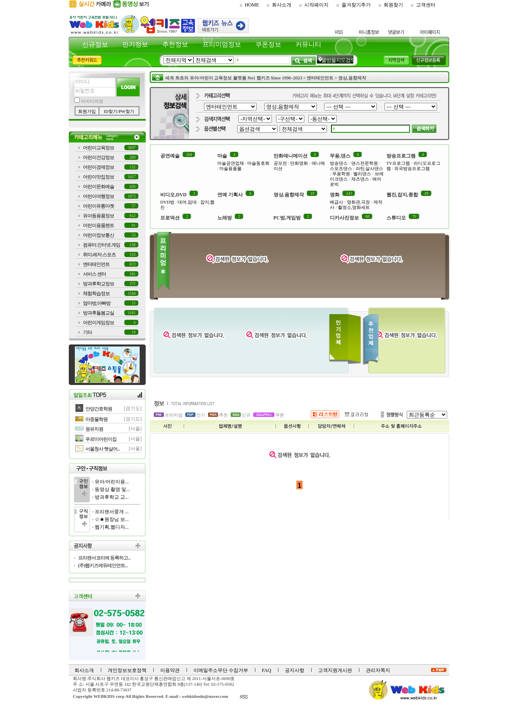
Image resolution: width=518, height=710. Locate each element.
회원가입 (87, 111)
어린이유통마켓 (98, 206)
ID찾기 (110, 111)
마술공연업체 (230, 163)
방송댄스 (339, 163)
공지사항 (294, 670)
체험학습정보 (96, 293)
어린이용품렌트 (98, 225)
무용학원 (341, 173)
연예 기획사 (230, 195)
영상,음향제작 (352, 77)
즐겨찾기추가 (356, 5)
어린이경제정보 (98, 167)
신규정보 (95, 44)
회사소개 (281, 5)
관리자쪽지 (378, 670)
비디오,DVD (173, 195)
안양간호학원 (98, 409)
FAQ (266, 670)
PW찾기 (126, 111)
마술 (222, 156)
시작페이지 (316, 5)
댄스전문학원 (364, 163)
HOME (252, 5)
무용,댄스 (340, 156)
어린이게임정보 (98, 322)
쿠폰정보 (268, 44)
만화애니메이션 (291, 156)
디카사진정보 (344, 218)
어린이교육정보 (98, 148)
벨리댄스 (362, 173)
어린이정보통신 (98, 235)
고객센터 (425, 5)
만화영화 (299, 163)
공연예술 (170, 156)
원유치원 (94, 429)
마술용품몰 (230, 168)
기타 (87, 332)
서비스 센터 (94, 274)
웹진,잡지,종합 (402, 195)
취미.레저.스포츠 (99, 254)
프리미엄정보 (221, 44)
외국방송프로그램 (412, 168)
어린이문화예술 (98, 186)
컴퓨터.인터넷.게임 (101, 245)
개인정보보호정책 (127, 670)
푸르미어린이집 (101, 439)
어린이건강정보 (98, 157)
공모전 (280, 163)
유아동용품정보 (98, 216)
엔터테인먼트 (96, 264)
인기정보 (135, 44)
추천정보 (175, 44)
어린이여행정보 (98, 196)
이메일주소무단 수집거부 (220, 670)
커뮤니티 (308, 44)
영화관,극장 (358, 202)
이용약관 (170, 670)
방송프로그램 (401, 156)
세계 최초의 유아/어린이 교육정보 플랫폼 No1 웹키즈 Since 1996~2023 (233, 77)
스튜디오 (396, 218)
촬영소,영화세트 (354, 207)
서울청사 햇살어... (102, 449)
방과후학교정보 (98, 284)
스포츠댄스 (341, 168)
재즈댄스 (360, 178)
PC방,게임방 (287, 218)
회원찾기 (393, 5)
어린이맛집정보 (98, 177)
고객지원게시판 (335, 670)
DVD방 (167, 202)
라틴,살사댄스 (370, 168)
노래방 (224, 218)
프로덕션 (170, 218)
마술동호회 (258, 163)
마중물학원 (96, 419)
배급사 (336, 202)
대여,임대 (187, 202)
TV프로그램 (398, 163)
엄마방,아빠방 (96, 303)
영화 (335, 195)
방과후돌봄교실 (98, 313)
